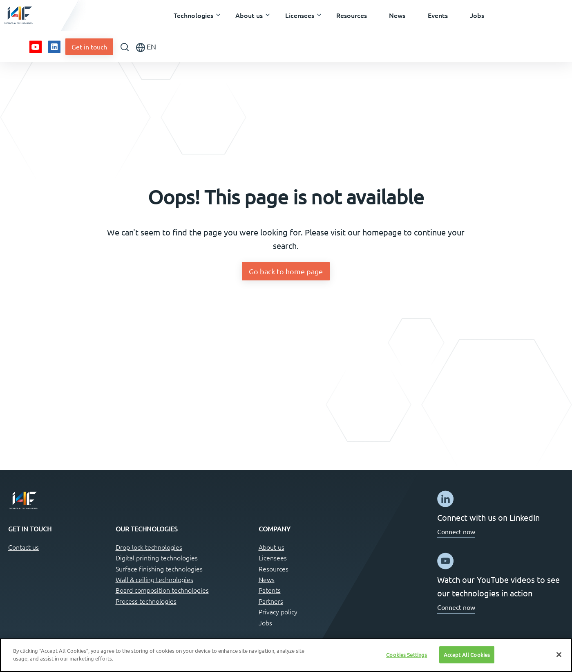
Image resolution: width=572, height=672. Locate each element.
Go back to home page (286, 271)
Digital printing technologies (157, 557)
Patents (270, 589)
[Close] (559, 654)
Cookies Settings (406, 654)
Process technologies (146, 600)
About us (271, 546)
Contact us (23, 546)
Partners (271, 600)
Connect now (456, 531)
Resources (273, 568)
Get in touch (89, 47)
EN (146, 47)
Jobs (265, 622)
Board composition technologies (162, 589)
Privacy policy (278, 611)
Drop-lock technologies (149, 546)
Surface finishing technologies (159, 568)
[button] (193, 15)
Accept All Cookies (467, 654)
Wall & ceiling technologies (154, 579)
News (267, 579)
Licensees (273, 557)
